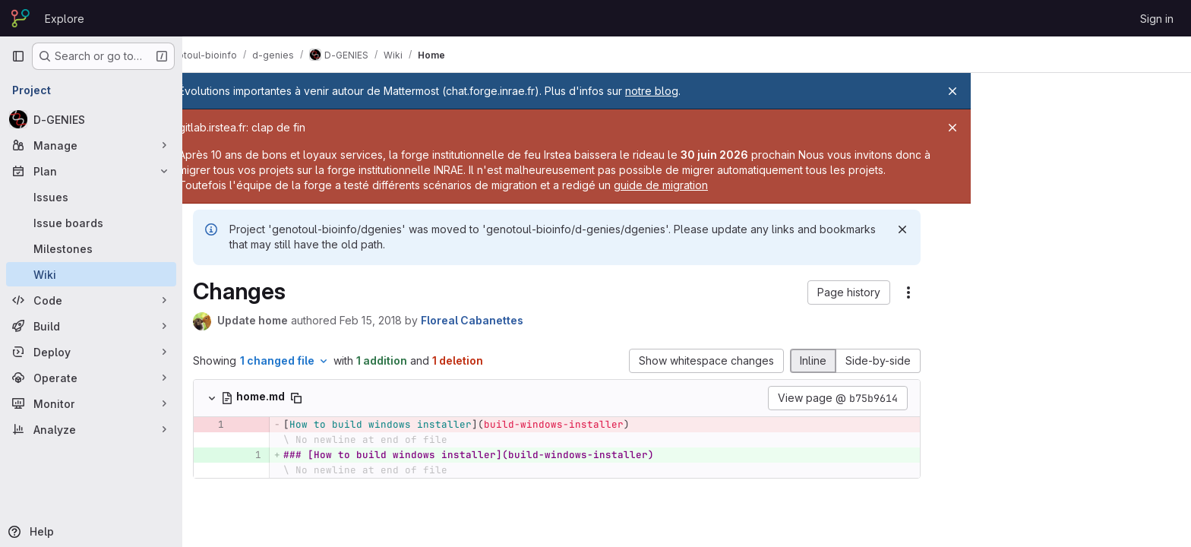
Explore (64, 18)
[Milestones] (91, 248)
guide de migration (784, 185)
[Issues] (91, 197)
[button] (868, 292)
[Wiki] (91, 274)
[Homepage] (20, 18)
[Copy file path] (316, 398)
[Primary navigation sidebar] (18, 56)
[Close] (952, 91)
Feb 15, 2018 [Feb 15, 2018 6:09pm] (390, 320)
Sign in (1157, 18)
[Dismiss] (922, 229)
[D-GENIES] (91, 119)
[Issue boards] (91, 222)
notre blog (692, 90)
